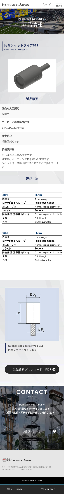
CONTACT (48, 489)
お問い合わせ (32, 431)
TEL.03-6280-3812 (8, 469)
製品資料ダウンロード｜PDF (32, 369)
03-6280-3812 (16, 489)
